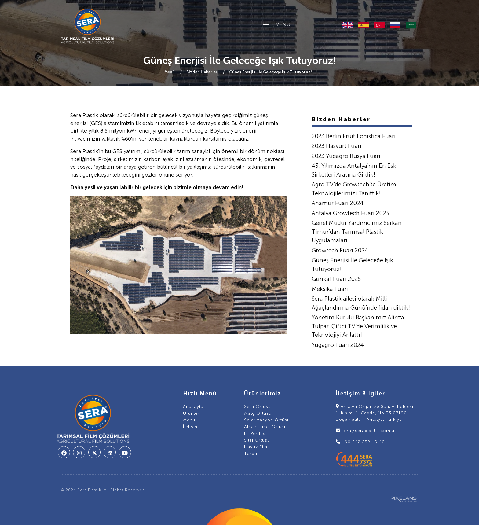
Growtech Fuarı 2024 (340, 250)
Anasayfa (193, 406)
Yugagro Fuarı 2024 (338, 344)
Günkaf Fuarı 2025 (336, 278)
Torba (250, 453)
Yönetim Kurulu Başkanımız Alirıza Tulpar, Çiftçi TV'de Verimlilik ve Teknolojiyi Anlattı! (358, 326)
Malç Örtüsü (258, 413)
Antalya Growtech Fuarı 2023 (350, 213)
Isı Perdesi (255, 433)
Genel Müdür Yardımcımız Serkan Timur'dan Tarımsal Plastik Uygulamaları (357, 231)
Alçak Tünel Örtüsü (265, 426)
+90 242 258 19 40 (360, 442)
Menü (170, 72)
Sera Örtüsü (257, 406)
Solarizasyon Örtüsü (267, 420)
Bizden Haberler (202, 72)
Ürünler (191, 413)
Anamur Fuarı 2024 (338, 203)
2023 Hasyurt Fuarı (336, 145)
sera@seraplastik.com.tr (365, 430)
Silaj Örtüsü (257, 440)
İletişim (191, 426)
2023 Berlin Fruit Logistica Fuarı (354, 136)
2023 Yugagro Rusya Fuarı (346, 156)
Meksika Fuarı (330, 288)
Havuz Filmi (257, 447)
